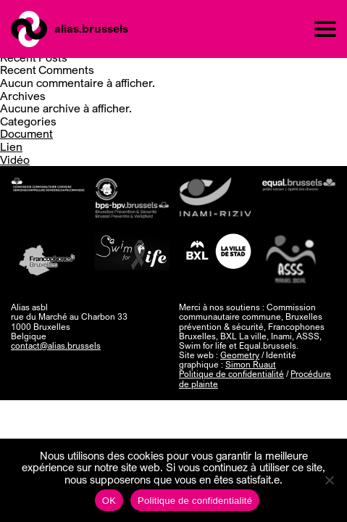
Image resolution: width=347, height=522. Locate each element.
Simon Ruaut (250, 364)
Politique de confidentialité (231, 373)
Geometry (239, 354)
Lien (11, 146)
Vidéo (15, 159)
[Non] (329, 480)
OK (109, 500)
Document (26, 133)
